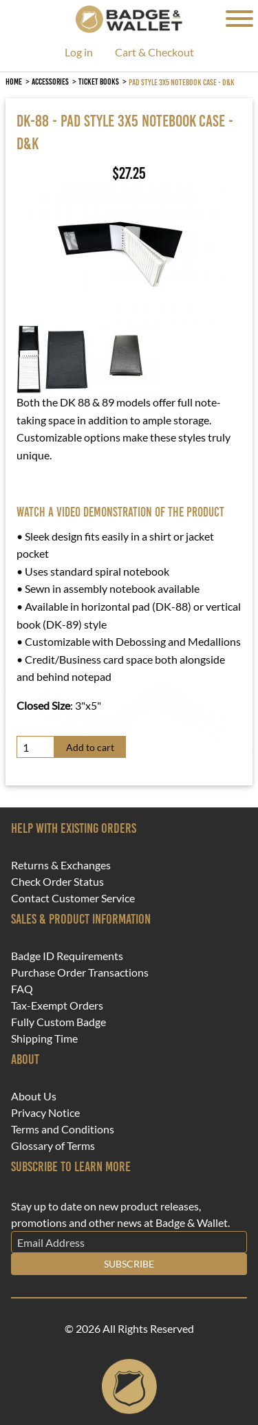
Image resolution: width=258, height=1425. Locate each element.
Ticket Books (98, 81)
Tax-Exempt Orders (57, 1005)
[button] (120, 253)
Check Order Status (57, 881)
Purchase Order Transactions (80, 972)
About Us (33, 1096)
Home (14, 81)
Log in (79, 52)
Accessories (50, 81)
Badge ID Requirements (67, 955)
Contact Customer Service (73, 898)
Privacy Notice (45, 1112)
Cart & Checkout (154, 52)
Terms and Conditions (62, 1129)
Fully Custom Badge (58, 1021)
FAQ (22, 988)
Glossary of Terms (53, 1145)
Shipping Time (44, 1038)
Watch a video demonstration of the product (120, 512)
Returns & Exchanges (61, 865)
